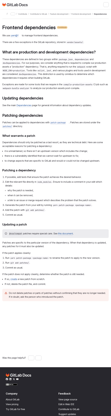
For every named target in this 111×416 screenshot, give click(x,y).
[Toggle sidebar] (4, 14)
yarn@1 (14, 35)
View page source (67, 399)
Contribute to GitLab (68, 409)
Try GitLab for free (15, 409)
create (13, 279)
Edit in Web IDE (66, 404)
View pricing (12, 404)
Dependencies (24, 105)
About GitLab (13, 399)
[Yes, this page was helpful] (31, 358)
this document (65, 233)
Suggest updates (67, 414)
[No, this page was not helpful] (38, 358)
